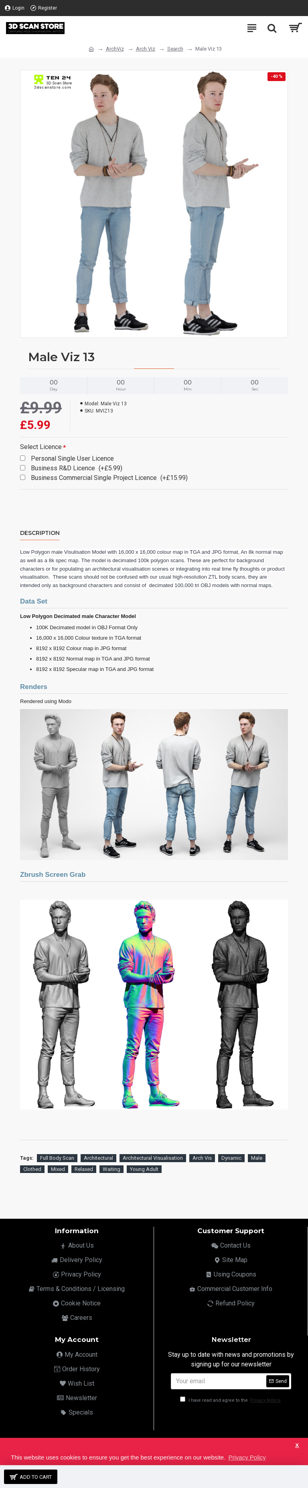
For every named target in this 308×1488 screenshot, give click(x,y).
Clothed (32, 1169)
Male (256, 1158)
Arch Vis (202, 1158)
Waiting (111, 1169)
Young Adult (144, 1169)
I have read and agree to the (231, 1400)
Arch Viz (145, 49)
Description (40, 533)
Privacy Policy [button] (246, 1457)
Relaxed (84, 1169)
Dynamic (231, 1158)
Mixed (58, 1169)
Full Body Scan (57, 1158)
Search (175, 49)
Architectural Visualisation (153, 1158)
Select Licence (41, 447)
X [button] (297, 1445)
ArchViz (115, 49)
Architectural (98, 1158)
